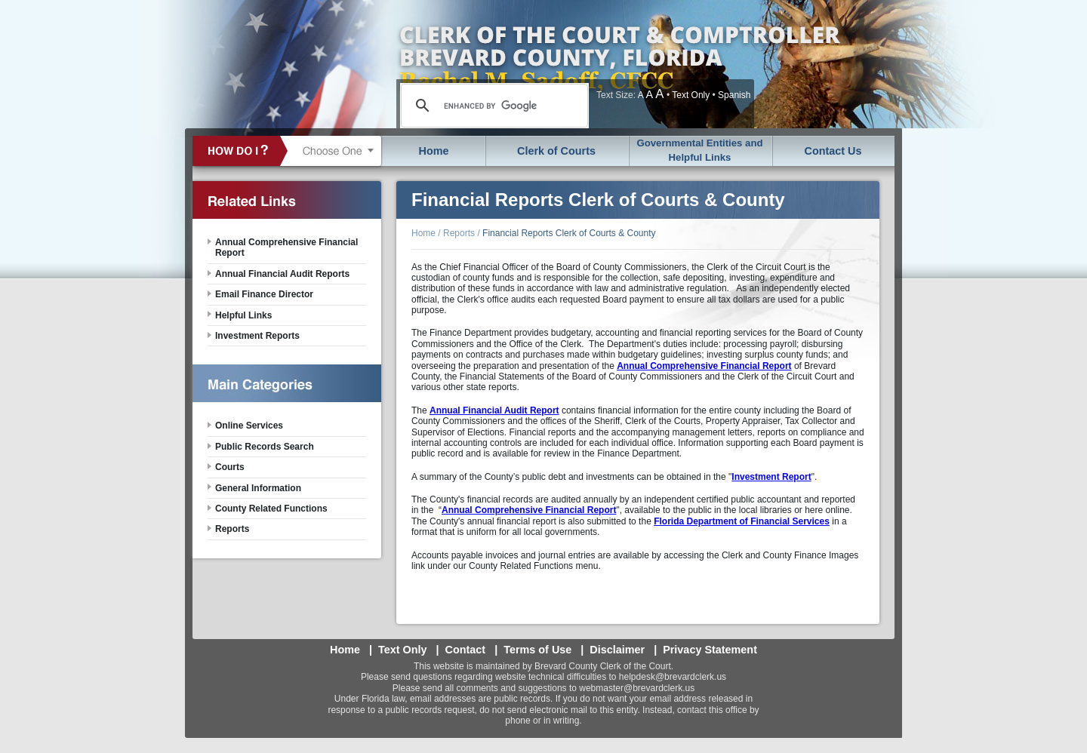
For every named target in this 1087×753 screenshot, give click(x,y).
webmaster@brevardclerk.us (636, 688)
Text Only (691, 95)
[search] (492, 106)
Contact (465, 650)
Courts (230, 467)
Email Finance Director (264, 294)
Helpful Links (243, 315)
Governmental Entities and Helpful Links (699, 150)
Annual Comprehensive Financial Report (286, 247)
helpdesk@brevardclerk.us (672, 677)
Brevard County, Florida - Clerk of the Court (619, 64)
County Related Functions (271, 508)
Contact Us (833, 151)
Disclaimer (617, 650)
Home (434, 151)
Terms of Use (537, 650)
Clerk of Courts (556, 151)
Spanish (734, 95)
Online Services (249, 425)
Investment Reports (257, 335)
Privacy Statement (710, 650)
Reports (459, 233)
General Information (258, 488)
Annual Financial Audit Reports (282, 274)
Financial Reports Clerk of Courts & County (568, 233)
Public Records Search (264, 446)
